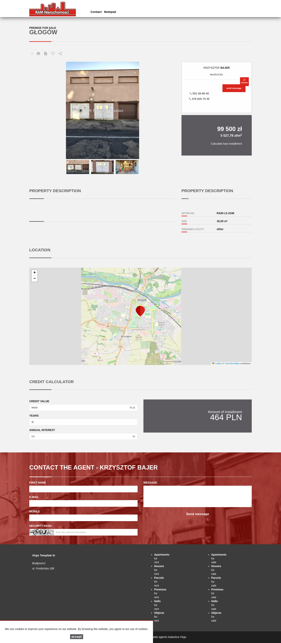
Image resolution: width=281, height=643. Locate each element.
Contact (96, 11)
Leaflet (216, 363)
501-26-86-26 (199, 93)
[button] (140, 310)
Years (34, 415)
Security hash (40, 525)
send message (233, 88)
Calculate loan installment (226, 143)
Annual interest (42, 430)
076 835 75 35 (199, 98)
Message (150, 482)
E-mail (34, 497)
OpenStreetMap (232, 363)
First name (37, 482)
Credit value (39, 401)
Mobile (34, 511)
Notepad (110, 11)
